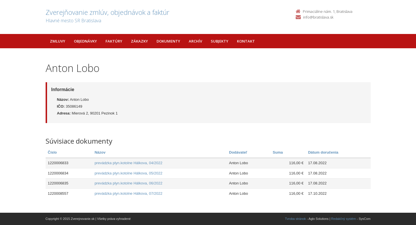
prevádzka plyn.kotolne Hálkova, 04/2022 (129, 163)
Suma (278, 152)
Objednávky (85, 41)
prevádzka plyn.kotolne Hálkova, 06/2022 (129, 183)
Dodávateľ (238, 152)
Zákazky (139, 41)
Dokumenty (168, 41)
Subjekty (219, 41)
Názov (100, 152)
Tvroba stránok (295, 218)
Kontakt (246, 41)
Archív (195, 41)
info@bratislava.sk (318, 17)
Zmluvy (57, 41)
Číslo (52, 152)
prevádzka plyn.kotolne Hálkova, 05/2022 (129, 173)
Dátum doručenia (323, 152)
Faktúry (113, 41)
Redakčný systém (343, 218)
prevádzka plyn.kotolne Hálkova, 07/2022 (129, 193)
